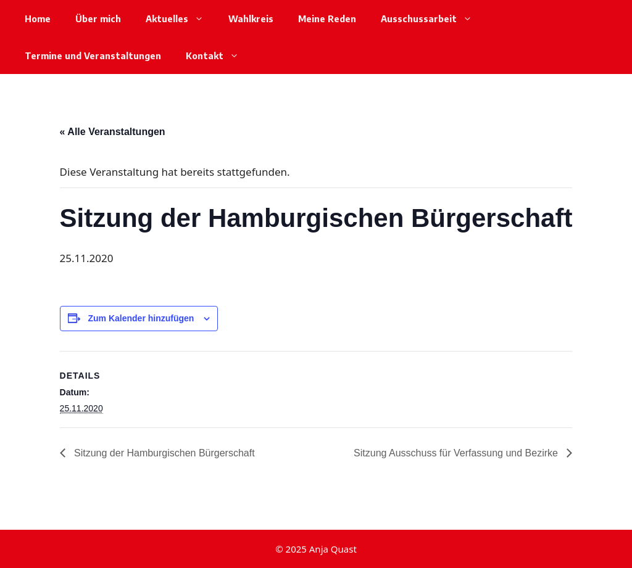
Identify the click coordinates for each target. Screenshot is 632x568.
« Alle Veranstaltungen (112, 131)
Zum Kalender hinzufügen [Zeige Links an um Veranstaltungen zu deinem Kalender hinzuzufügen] (141, 318)
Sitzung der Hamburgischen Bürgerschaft (163, 453)
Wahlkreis (250, 18)
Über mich (98, 18)
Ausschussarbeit (432, 18)
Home (38, 18)
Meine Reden (327, 18)
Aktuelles (181, 18)
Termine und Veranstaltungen (93, 55)
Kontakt (218, 55)
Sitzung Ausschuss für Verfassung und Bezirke (457, 453)
